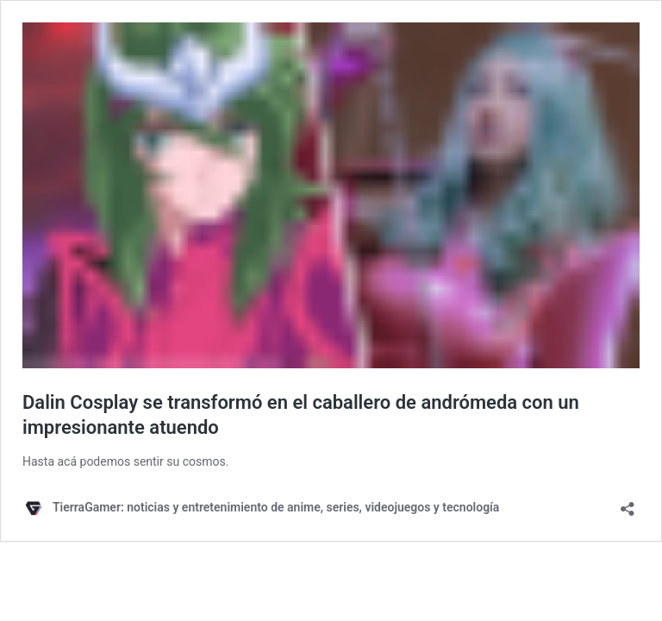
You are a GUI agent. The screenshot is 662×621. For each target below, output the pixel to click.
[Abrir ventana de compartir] (627, 503)
